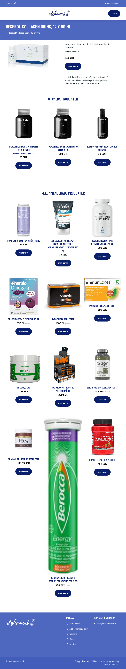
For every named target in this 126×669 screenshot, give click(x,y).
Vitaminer (81, 44)
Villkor (94, 661)
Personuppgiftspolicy (109, 661)
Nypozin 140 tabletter (63, 319)
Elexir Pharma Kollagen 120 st (102, 387)
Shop (114, 13)
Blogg (72, 639)
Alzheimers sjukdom (79, 629)
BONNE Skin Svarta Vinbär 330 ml (23, 240)
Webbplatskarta (111, 664)
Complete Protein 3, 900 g (102, 459)
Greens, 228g (23, 387)
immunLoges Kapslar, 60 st (102, 305)
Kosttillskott (92, 44)
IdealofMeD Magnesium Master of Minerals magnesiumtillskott (24, 150)
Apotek (73, 644)
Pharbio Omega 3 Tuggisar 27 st (23, 319)
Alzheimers (75, 623)
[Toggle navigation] (9, 13)
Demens (73, 634)
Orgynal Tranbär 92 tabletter (23, 459)
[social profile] (15, 3)
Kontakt (86, 661)
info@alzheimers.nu (110, 3)
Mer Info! (73, 66)
